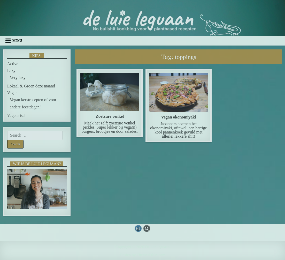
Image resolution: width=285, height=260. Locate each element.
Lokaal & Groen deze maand (31, 86)
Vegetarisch (17, 115)
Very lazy (18, 77)
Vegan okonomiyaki (178, 117)
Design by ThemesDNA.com (142, 254)
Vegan (12, 93)
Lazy (11, 70)
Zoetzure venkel (110, 116)
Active (12, 64)
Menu (17, 41)
